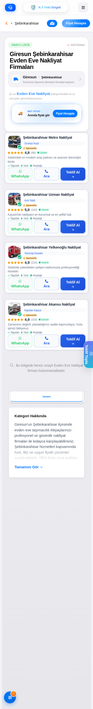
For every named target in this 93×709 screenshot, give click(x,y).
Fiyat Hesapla (78, 23)
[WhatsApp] (20, 174)
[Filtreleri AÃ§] (10, 698)
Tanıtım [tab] (46, 396)
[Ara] (46, 174)
